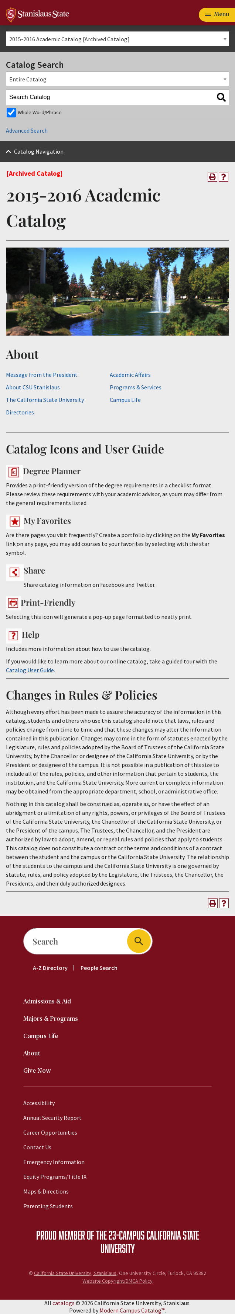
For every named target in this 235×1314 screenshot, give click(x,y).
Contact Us (37, 1147)
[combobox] (117, 38)
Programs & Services (135, 387)
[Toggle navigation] (217, 15)
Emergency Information (54, 1162)
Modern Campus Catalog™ (132, 1310)
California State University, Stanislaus (75, 1273)
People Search (99, 967)
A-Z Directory (50, 967)
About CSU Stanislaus (33, 387)
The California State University (45, 399)
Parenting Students (48, 1206)
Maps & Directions (46, 1191)
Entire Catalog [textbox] (28, 79)
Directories (20, 412)
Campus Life (125, 399)
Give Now (37, 1071)
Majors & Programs (50, 1019)
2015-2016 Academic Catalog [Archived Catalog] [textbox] (69, 39)
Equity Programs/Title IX (54, 1176)
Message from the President (42, 374)
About (31, 1053)
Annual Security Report (52, 1117)
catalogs (63, 1303)
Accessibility (39, 1103)
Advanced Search (27, 130)
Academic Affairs (130, 374)
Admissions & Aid (47, 1001)
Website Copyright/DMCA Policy (117, 1281)
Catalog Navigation (39, 151)
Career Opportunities (50, 1132)
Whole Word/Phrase (40, 112)
